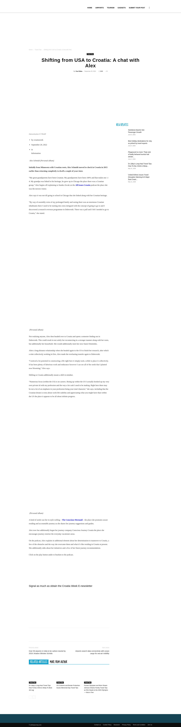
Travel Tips (38, 49)
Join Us (150, 725)
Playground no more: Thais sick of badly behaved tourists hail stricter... (139, 154)
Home (89, 8)
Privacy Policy (126, 725)
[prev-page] (30, 697)
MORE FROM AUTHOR (58, 662)
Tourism (110, 8)
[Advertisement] (90, 31)
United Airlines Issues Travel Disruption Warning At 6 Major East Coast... (138, 177)
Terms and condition (139, 725)
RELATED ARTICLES (38, 662)
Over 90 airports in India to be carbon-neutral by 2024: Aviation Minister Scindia (47, 652)
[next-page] (34, 697)
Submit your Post (137, 8)
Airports (99, 8)
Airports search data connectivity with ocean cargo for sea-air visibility (92, 652)
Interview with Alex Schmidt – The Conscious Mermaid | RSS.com (69, 568)
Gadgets (122, 8)
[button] (149, 8)
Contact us (97, 725)
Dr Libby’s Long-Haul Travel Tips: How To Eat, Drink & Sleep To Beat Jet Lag (40, 688)
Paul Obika (79, 71)
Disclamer (117, 725)
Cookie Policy (107, 725)
